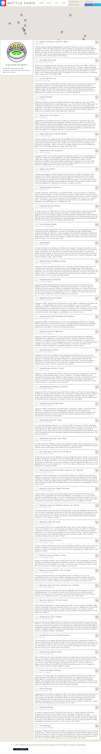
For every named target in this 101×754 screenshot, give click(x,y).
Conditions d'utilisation (69, 745)
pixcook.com (46, 745)
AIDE (64, 3)
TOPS (56, 3)
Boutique (82, 745)
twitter (97, 4)
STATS (49, 3)
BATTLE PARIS (21, 3)
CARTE (41, 3)
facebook (88, 4)
